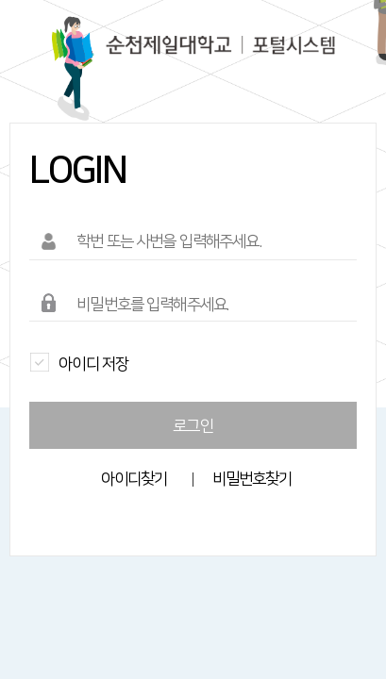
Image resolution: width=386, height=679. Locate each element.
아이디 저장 (78, 361)
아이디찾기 (134, 479)
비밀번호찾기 (252, 479)
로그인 (192, 426)
